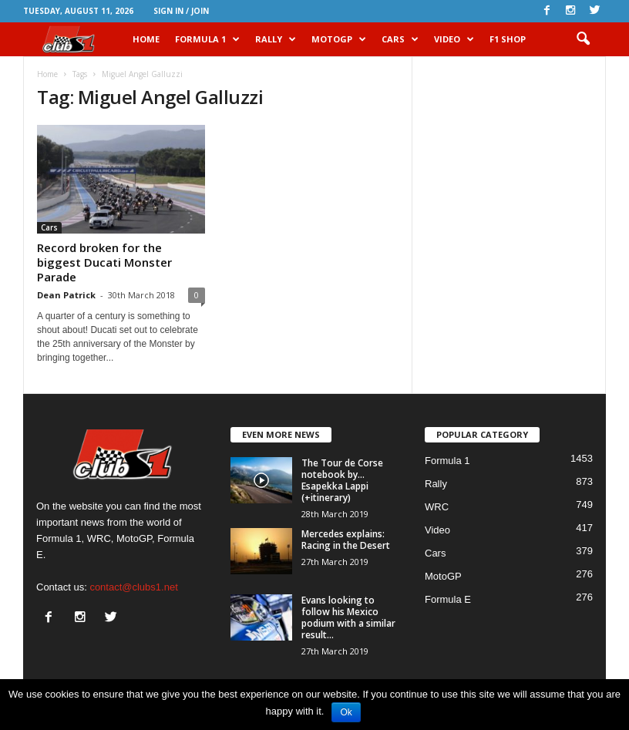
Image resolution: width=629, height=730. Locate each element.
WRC (437, 507)
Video (454, 39)
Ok (346, 712)
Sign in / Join (181, 10)
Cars (400, 39)
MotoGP (338, 39)
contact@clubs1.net (133, 587)
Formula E (448, 599)
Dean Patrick (66, 295)
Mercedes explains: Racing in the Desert (345, 539)
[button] (583, 39)
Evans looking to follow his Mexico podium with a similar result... (348, 617)
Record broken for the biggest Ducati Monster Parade (104, 262)
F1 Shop (507, 39)
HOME (146, 39)
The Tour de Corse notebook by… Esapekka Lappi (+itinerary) (342, 480)
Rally (275, 39)
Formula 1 (207, 39)
